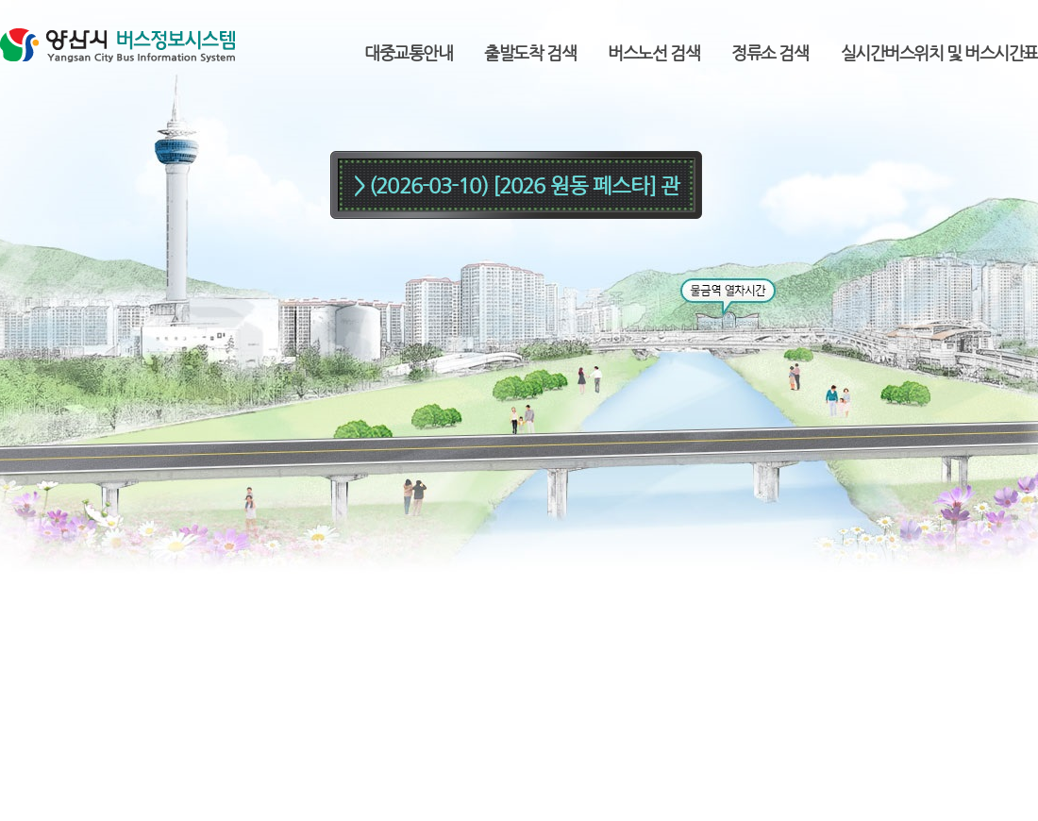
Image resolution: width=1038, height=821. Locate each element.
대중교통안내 (408, 52)
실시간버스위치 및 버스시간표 (939, 52)
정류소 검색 (769, 52)
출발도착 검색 (530, 52)
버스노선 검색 (653, 52)
